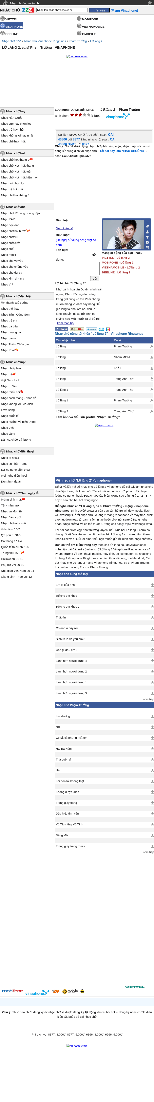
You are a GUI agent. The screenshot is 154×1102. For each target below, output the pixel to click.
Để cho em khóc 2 (67, 609)
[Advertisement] (84, 918)
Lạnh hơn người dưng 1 (71, 684)
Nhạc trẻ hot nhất (12, 189)
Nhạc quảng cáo (12, 332)
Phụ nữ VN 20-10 (12, 564)
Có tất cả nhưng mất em (71, 740)
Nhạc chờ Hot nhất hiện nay (19, 177)
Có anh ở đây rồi (67, 630)
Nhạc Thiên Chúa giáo (15, 344)
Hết (58, 772)
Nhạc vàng (8, 433)
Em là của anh (65, 587)
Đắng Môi (62, 837)
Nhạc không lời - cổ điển (17, 404)
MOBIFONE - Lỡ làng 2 (117, 262)
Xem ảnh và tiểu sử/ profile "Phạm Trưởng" (87, 419)
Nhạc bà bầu (9, 326)
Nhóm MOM (122, 359)
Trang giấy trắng (66, 805)
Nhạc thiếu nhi (10, 392)
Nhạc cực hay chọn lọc (16, 123)
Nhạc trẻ (6, 374)
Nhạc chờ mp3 (16, 362)
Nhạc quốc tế (9, 415)
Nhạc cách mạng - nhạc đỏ (18, 398)
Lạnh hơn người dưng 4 (71, 663)
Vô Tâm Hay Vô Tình (69, 826)
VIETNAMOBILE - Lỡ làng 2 (121, 267)
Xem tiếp (148, 701)
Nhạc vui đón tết (11, 511)
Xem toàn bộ (64, 228)
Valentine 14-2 (10, 529)
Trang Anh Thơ (123, 381)
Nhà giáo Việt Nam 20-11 (17, 570)
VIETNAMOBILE (93, 26)
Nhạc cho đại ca (11, 272)
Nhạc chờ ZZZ (11, 41)
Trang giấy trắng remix (70, 848)
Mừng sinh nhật (11, 499)
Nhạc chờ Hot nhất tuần (16, 171)
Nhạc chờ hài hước (13, 231)
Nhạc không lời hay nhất (17, 135)
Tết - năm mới (10, 505)
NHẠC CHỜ (10, 10)
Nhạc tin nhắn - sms (14, 463)
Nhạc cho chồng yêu (14, 266)
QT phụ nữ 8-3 (11, 535)
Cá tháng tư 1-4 (11, 541)
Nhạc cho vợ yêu (12, 260)
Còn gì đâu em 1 (67, 652)
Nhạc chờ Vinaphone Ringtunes (45, 41)
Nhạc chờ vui (9, 237)
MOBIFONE (90, 19)
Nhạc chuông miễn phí (25, 3)
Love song (8, 410)
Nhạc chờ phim (11, 368)
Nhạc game (8, 338)
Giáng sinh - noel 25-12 (16, 576)
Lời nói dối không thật (70, 783)
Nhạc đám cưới (11, 517)
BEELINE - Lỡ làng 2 (116, 272)
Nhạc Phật (8, 350)
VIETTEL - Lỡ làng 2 (115, 257)
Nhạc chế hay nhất (13, 141)
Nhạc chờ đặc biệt (18, 296)
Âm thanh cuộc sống (14, 302)
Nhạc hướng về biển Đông (18, 421)
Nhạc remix (8, 254)
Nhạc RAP (8, 219)
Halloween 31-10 (12, 558)
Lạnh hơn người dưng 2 (71, 673)
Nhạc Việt (7, 427)
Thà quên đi (63, 761)
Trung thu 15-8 (10, 553)
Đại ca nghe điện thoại (15, 469)
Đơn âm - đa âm (11, 481)
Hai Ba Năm (64, 751)
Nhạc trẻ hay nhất (12, 129)
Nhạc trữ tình (9, 386)
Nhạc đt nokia (10, 457)
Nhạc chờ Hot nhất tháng (17, 165)
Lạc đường (63, 718)
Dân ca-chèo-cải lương (16, 439)
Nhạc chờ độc (16, 207)
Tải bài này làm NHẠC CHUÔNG (122, 151)
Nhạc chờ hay (15, 111)
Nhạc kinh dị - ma (12, 278)
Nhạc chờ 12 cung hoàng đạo (20, 213)
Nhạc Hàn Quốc (11, 117)
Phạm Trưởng (77, 41)
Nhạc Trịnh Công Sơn (15, 314)
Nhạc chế (7, 248)
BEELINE (11, 34)
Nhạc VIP (7, 284)
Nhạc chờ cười (10, 243)
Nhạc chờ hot (15, 153)
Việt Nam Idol (10, 380)
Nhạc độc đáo (10, 225)
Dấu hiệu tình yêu (67, 815)
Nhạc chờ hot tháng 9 (15, 159)
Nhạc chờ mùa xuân (14, 523)
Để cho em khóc (66, 598)
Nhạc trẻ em (9, 320)
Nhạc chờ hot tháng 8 (15, 195)
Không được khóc (67, 794)
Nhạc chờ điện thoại (20, 451)
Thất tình (61, 619)
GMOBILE (89, 34)
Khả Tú (118, 370)
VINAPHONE (14, 26)
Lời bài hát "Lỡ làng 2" (70, 285)
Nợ (58, 729)
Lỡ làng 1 (62, 392)
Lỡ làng (61, 348)
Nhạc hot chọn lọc (13, 183)
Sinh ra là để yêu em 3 (70, 641)
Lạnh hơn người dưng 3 (71, 695)
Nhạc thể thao (10, 308)
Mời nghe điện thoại (14, 475)
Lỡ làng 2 (96, 41)
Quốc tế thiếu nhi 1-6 (15, 547)
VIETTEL (11, 19)
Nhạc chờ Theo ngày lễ (22, 493)
